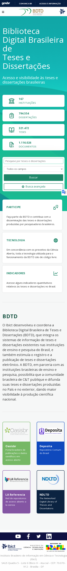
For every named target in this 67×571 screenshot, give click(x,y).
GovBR (6, 3)
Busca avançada (33, 186)
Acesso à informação (50, 4)
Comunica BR (25, 4)
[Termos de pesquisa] (33, 161)
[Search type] (33, 169)
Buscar (33, 177)
